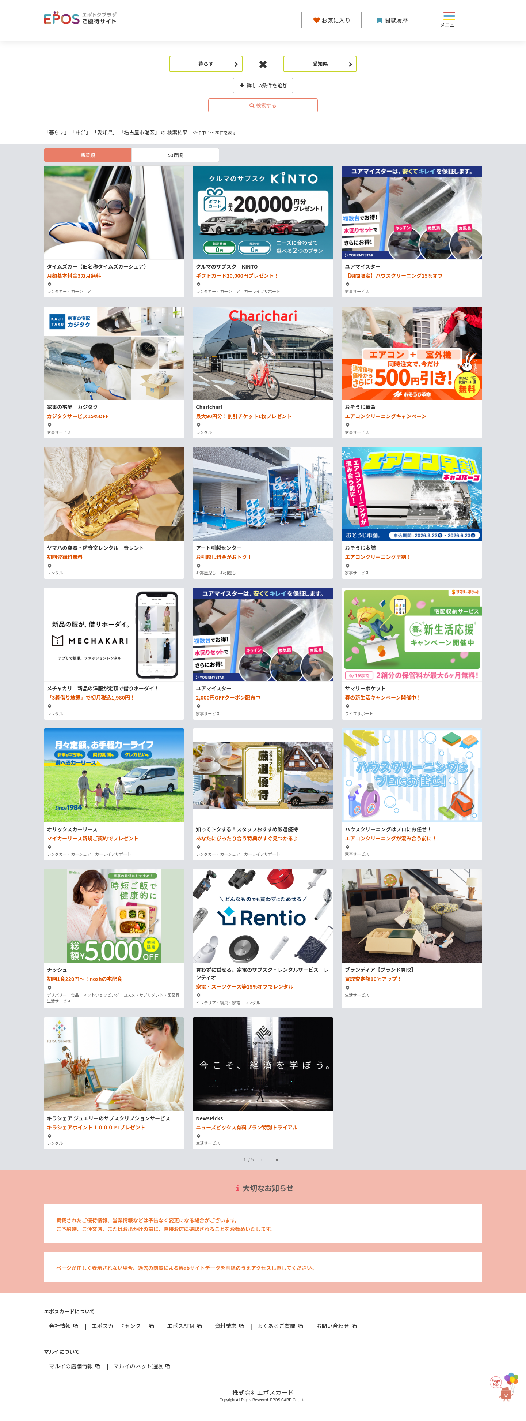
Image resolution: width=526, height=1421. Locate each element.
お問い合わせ (337, 1326)
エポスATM (185, 1326)
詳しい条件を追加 (263, 85)
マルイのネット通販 (142, 1366)
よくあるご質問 (280, 1326)
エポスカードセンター (123, 1326)
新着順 (88, 154)
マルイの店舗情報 (75, 1366)
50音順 (175, 154)
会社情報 (64, 1326)
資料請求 (230, 1326)
